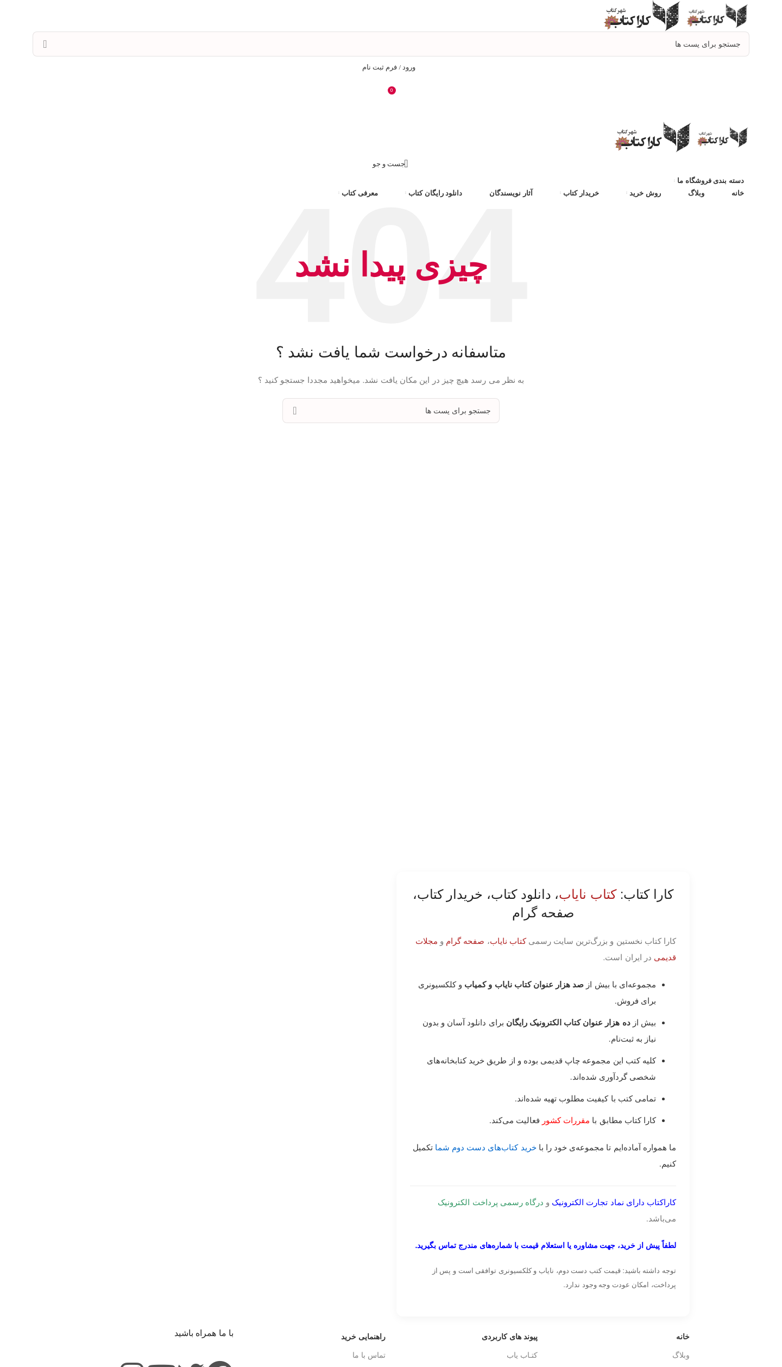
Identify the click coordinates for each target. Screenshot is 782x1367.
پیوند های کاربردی (510, 1336)
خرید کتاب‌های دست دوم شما (486, 1147)
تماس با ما (369, 1355)
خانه (683, 1336)
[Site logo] (715, 15)
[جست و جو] (391, 44)
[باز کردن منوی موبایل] (391, 111)
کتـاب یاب (522, 1355)
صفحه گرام (465, 941)
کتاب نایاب (508, 941)
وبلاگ (681, 1355)
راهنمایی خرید (363, 1336)
